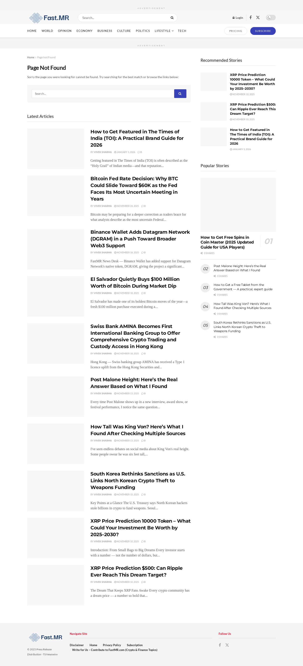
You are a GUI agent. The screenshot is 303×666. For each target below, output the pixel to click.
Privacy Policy (112, 645)
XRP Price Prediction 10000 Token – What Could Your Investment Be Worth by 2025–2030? (140, 527)
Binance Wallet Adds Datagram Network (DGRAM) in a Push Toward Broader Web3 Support (140, 239)
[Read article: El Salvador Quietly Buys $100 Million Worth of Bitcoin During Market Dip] (55, 296)
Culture (124, 31)
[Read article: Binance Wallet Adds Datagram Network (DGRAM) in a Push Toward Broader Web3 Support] (55, 249)
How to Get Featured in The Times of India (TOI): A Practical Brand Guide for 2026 (136, 138)
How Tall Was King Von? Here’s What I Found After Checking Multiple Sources (242, 306)
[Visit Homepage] (48, 17)
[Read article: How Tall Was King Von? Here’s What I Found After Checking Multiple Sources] (55, 444)
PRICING (235, 31)
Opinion (65, 31)
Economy (85, 31)
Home (32, 31)
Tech (182, 31)
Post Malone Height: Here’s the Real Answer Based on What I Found (240, 268)
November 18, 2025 (126, 252)
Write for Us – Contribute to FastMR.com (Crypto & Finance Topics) (114, 650)
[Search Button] (173, 17)
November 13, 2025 (126, 393)
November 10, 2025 (126, 494)
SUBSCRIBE (263, 31)
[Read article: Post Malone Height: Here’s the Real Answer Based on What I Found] (55, 396)
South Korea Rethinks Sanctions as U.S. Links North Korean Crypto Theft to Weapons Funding (137, 480)
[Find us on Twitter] (258, 17)
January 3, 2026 (124, 152)
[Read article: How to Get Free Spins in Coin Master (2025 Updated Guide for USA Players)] (238, 205)
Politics (143, 31)
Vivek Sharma (103, 152)
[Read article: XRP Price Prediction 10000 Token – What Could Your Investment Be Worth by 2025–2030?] (55, 538)
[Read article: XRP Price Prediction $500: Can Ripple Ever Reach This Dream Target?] (55, 585)
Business (104, 31)
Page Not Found (46, 57)
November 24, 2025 (126, 205)
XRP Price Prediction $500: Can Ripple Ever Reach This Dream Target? (253, 109)
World (47, 31)
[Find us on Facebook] (250, 17)
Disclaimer (77, 645)
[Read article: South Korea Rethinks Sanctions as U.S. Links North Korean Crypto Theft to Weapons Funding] (55, 491)
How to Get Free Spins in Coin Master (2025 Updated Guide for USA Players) (227, 242)
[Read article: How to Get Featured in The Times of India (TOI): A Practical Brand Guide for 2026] (55, 149)
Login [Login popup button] (238, 17)
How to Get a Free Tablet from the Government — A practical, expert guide (243, 287)
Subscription (135, 645)
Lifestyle (163, 31)
